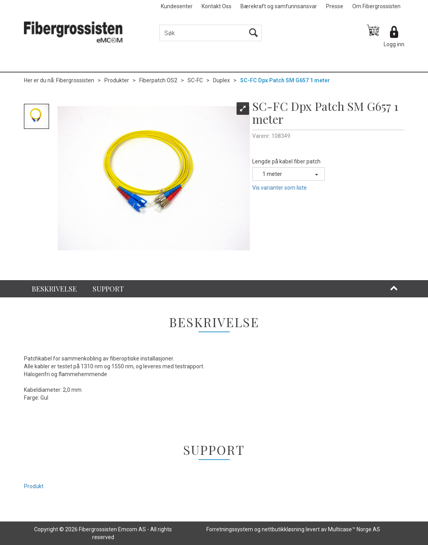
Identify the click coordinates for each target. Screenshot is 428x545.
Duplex (221, 80)
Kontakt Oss (216, 6)
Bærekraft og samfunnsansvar (278, 6)
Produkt (34, 486)
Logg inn (394, 44)
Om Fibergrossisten (376, 6)
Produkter (116, 80)
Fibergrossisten (75, 80)
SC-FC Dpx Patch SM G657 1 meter (285, 80)
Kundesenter (177, 6)
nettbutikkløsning (283, 529)
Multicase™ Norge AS (354, 529)
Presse (334, 6)
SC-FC (195, 80)
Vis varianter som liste (279, 188)
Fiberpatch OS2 (158, 80)
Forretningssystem (229, 529)
